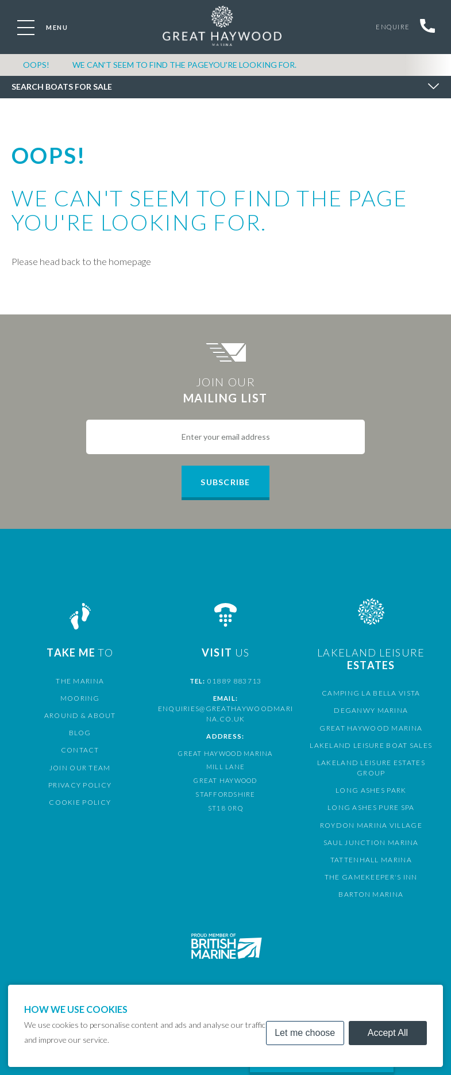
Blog (80, 732)
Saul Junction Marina (370, 832)
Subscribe (225, 482)
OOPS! (36, 68)
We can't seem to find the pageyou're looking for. (184, 68)
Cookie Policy (80, 802)
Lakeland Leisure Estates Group (371, 762)
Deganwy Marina (371, 710)
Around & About (80, 715)
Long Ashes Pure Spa (371, 797)
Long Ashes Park (371, 780)
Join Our (225, 390)
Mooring (80, 698)
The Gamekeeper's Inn (370, 866)
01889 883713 (234, 681)
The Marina (80, 681)
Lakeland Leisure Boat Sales (371, 745)
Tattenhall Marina (371, 849)
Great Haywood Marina (371, 728)
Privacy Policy (80, 785)
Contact (80, 750)
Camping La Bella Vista (371, 693)
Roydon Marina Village (371, 814)
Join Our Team (80, 767)
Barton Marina (371, 884)
